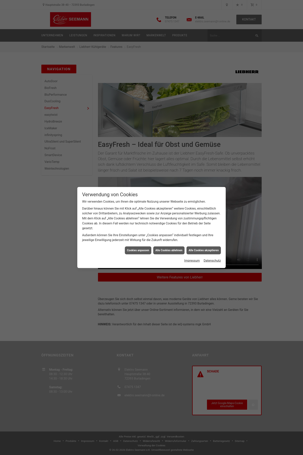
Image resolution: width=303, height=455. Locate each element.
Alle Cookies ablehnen (168, 244)
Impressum (192, 254)
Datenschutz (212, 254)
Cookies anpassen (138, 244)
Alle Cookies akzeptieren (204, 244)
